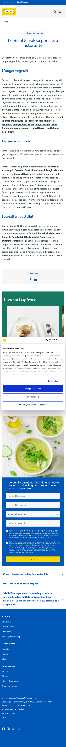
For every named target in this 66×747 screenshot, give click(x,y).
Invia (33, 559)
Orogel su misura (9, 686)
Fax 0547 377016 (24, 706)
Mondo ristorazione (10, 681)
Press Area (6, 632)
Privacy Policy (30, 374)
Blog (4, 659)
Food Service (22, 2)
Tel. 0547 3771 (8, 706)
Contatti (6, 718)
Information (53, 381)
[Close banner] (62, 340)
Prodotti (5, 649)
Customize (33, 397)
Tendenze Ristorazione (33, 33)
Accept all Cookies (33, 389)
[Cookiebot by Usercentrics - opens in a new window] (46, 340)
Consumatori (8, 2)
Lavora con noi (8, 627)
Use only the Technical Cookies (33, 405)
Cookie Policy (45, 374)
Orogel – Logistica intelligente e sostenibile (33, 574)
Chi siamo (6, 622)
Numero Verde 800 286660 (13, 710)
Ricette (5, 654)
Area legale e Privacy (11, 637)
